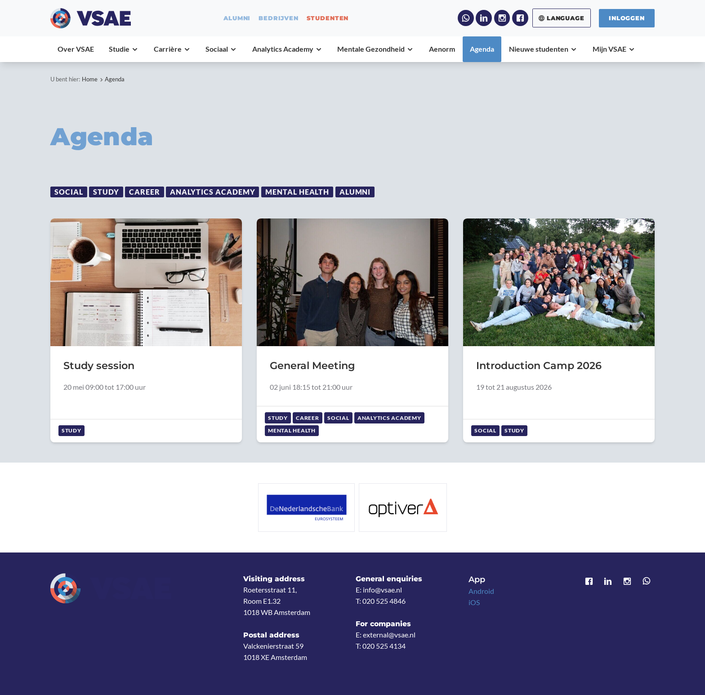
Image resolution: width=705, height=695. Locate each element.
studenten (328, 18)
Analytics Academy (212, 192)
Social (68, 192)
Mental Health (297, 192)
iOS (474, 602)
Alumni (355, 192)
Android (481, 591)
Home (90, 79)
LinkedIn (484, 18)
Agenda (115, 79)
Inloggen (627, 18)
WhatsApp (466, 18)
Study (106, 192)
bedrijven (279, 18)
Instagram (502, 18)
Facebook (520, 18)
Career (144, 192)
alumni (236, 18)
